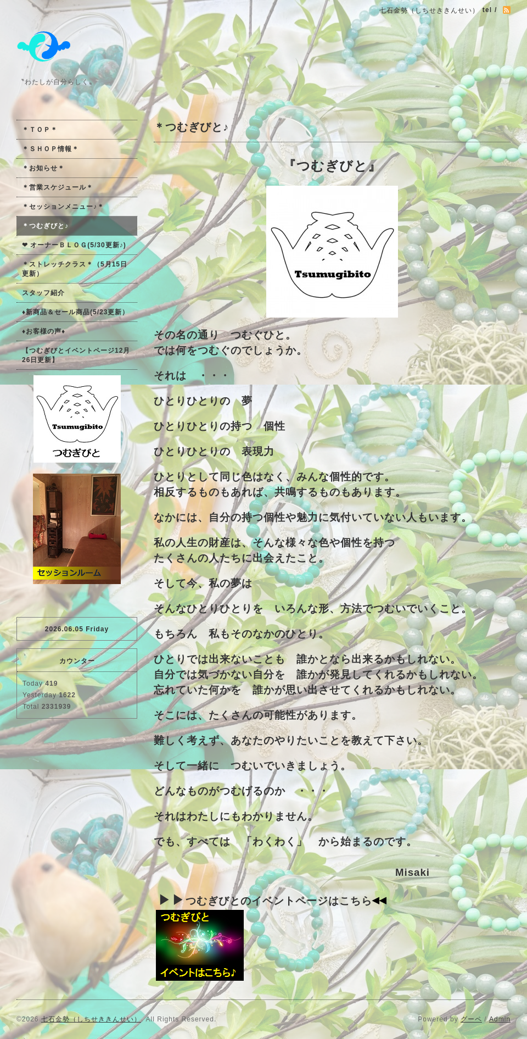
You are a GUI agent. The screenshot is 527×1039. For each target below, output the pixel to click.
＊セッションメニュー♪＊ (63, 206)
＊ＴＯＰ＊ (40, 130)
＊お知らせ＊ (43, 168)
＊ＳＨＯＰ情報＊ (50, 149)
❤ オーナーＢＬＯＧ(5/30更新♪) (74, 245)
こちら (355, 901)
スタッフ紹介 (43, 293)
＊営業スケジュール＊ (57, 187)
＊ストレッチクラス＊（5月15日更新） (74, 268)
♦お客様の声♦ (43, 331)
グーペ (471, 1019)
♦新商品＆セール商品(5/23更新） (75, 312)
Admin (500, 1019)
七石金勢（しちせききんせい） (91, 1019)
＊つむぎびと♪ (45, 226)
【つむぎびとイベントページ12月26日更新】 (76, 355)
